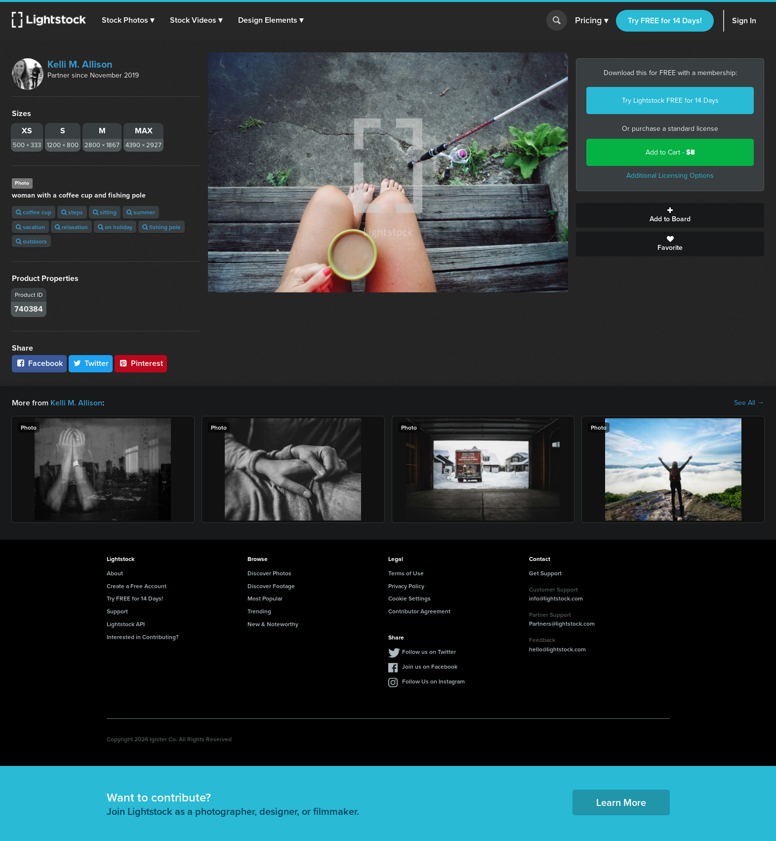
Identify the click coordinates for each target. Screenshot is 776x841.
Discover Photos (269, 573)
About (115, 573)
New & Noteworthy (272, 624)
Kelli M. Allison (80, 64)
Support (117, 611)
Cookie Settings (409, 598)
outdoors (31, 241)
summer (140, 212)
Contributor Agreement (419, 611)
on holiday (115, 227)
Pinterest (141, 363)
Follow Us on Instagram (433, 681)
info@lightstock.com (556, 598)
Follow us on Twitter (429, 651)
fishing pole (161, 227)
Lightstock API (126, 624)
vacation (30, 227)
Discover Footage (271, 586)
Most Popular (265, 598)
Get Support (545, 573)
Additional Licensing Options (670, 175)
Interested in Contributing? (143, 637)
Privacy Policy (406, 586)
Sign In (744, 20)
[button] (128, 20)
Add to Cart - (670, 152)
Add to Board (670, 215)
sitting (105, 212)
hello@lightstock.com (557, 649)
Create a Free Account (136, 586)
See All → (749, 403)
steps (72, 212)
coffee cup (33, 212)
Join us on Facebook (429, 666)
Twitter (91, 363)
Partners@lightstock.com (562, 623)
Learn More (621, 802)
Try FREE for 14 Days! (665, 20)
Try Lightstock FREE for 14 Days (670, 100)
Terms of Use (406, 573)
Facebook (39, 363)
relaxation (71, 227)
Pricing (591, 21)
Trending (259, 611)
